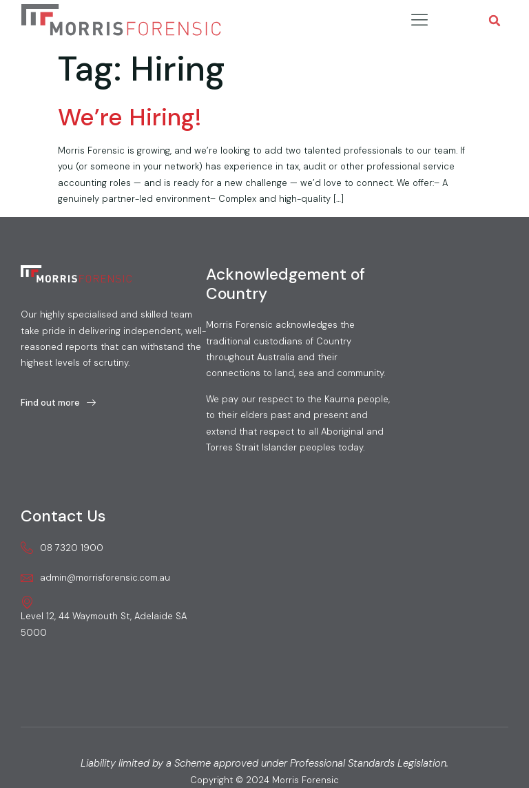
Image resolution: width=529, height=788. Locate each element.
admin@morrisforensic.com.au (95, 578)
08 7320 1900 (62, 547)
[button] (495, 21)
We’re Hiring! (129, 117)
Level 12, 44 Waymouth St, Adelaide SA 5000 (104, 617)
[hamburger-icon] (419, 20)
